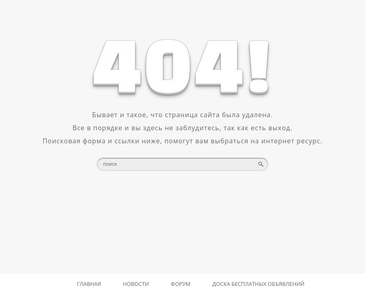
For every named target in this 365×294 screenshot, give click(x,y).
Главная (89, 283)
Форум (180, 283)
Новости (136, 283)
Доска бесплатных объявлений (258, 283)
